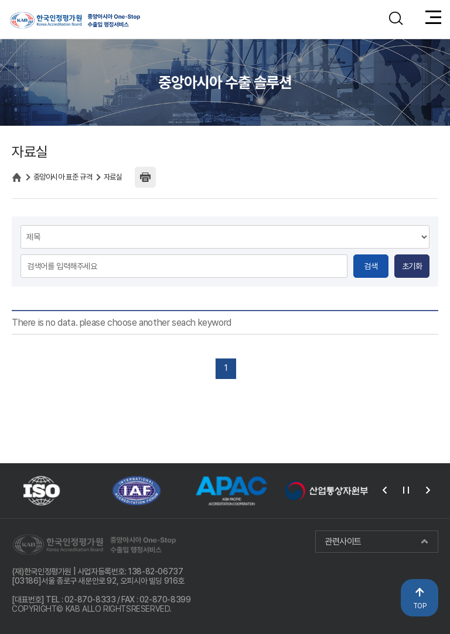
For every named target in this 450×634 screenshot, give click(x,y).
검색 (370, 266)
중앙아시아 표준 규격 (63, 177)
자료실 (113, 177)
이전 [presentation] (384, 490)
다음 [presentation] (428, 490)
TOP (420, 606)
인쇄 (145, 177)
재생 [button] (406, 490)
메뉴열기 (433, 19)
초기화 (412, 266)
